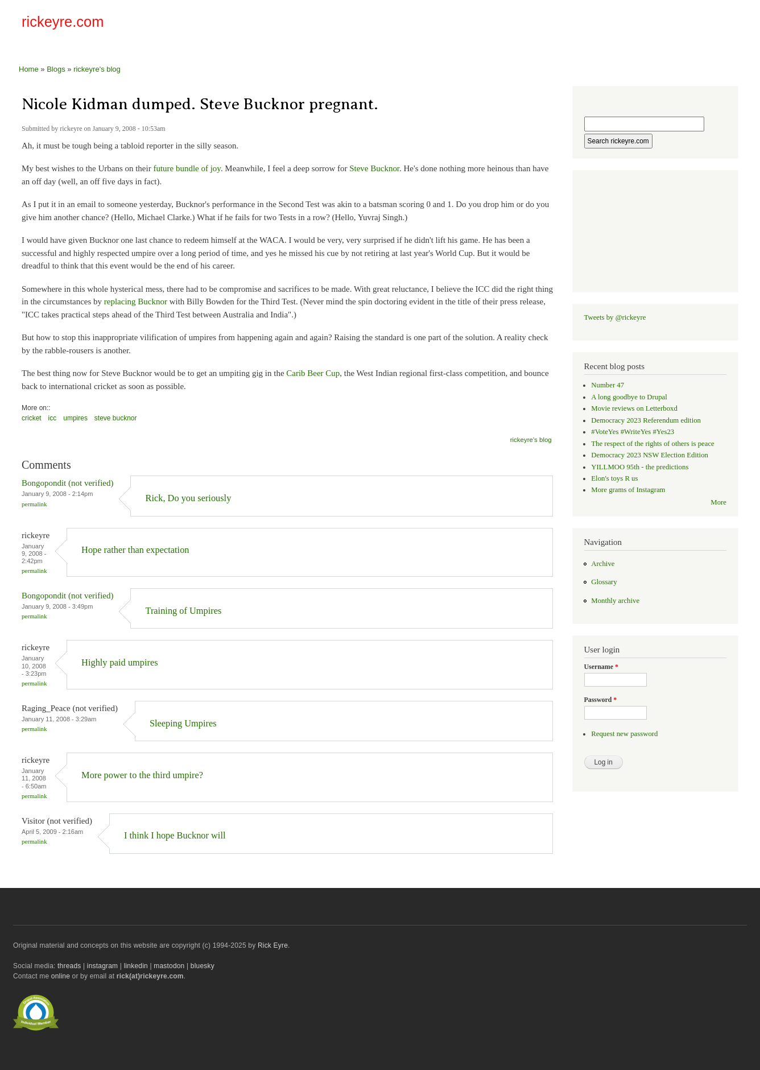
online (60, 976)
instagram (102, 966)
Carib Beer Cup (313, 373)
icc (52, 418)
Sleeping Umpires (183, 723)
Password (600, 700)
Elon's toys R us (614, 478)
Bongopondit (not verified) (67, 483)
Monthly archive (615, 601)
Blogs (56, 69)
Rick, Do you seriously (188, 498)
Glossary (604, 582)
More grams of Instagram (628, 490)
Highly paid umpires (119, 662)
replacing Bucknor (135, 301)
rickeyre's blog (97, 69)
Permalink (34, 504)
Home (29, 69)
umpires (75, 418)
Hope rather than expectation (135, 549)
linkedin (136, 966)
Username (601, 667)
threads (69, 966)
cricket (32, 418)
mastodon (169, 966)
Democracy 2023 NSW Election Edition (649, 455)
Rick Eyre (273, 945)
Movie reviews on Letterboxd (634, 408)
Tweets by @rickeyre (615, 317)
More (718, 502)
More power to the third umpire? (142, 775)
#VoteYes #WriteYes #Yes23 (632, 432)
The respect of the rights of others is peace (652, 444)
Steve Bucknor (374, 168)
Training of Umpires (183, 610)
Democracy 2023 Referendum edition (646, 420)
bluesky (202, 966)
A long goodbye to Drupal (629, 397)
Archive (602, 564)
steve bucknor (115, 418)
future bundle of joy (186, 168)
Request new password (624, 734)
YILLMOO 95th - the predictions (639, 467)
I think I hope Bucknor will (175, 835)
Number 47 (607, 385)
